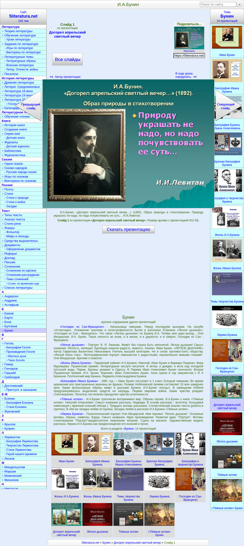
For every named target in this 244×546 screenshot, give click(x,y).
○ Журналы (10, 142)
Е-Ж (5, 394)
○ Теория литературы (17, 31)
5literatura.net (90, 542)
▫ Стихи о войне (15, 202)
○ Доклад (8, 258)
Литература (11, 27)
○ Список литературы (17, 287)
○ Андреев (9, 300)
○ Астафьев (10, 305)
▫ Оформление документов (22, 249)
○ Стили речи (11, 223)
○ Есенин (8, 398)
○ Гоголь (8, 343)
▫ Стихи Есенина (15, 407)
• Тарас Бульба (15, 360)
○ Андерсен (10, 296)
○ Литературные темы (17, 57)
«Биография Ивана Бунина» (79, 381)
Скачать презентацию (128, 229)
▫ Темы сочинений (16, 279)
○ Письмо (8, 262)
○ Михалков (10, 480)
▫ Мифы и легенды (17, 236)
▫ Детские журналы (17, 146)
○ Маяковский (11, 475)
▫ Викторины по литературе (23, 52)
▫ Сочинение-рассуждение (22, 275)
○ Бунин (7, 330)
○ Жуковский (11, 411)
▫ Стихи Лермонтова (18, 450)
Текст (6, 211)
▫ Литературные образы (20, 61)
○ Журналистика (13, 155)
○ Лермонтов (11, 437)
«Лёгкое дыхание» (72, 345)
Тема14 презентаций (227, 16)
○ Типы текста (12, 215)
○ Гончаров (10, 368)
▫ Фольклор (12, 232)
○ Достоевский (12, 385)
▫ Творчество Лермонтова (21, 445)
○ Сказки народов (14, 168)
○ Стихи (7, 193)
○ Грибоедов (11, 377)
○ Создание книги (14, 129)
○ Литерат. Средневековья (21, 87)
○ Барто (7, 317)
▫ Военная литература (19, 65)
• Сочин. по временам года (22, 283)
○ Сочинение (11, 266)
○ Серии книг (11, 133)
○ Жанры (8, 228)
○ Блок (6, 322)
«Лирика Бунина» (71, 414)
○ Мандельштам (13, 467)
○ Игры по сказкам (15, 176)
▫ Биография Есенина (19, 402)
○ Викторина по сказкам (19, 181)
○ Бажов (8, 313)
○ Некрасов (10, 488)
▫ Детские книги (15, 137)
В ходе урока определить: (186, 75)
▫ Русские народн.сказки (20, 172)
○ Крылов (8, 424)
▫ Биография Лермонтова (21, 441)
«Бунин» (129, 428)
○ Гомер (7, 364)
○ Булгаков (9, 326)
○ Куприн (8, 428)
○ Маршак (9, 471)
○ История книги (13, 125)
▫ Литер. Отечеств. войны (21, 69)
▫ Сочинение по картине (20, 270)
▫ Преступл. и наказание (21, 390)
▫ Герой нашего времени (21, 454)
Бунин (106, 542)
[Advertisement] (128, 45)
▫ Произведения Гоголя (20, 351)
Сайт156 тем (23, 16)
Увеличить (189, 49)
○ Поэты (8, 189)
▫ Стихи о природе (17, 197)
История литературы (18, 78)
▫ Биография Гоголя (17, 347)
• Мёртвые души (16, 356)
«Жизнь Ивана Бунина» (76, 363)
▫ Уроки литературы (17, 39)
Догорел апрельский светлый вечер (67, 34)
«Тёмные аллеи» (71, 399)
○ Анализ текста (13, 219)
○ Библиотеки (11, 151)
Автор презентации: (65, 77)
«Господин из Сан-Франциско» (82, 326)
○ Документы (11, 245)
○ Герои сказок (12, 163)
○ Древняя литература (18, 82)
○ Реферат (9, 253)
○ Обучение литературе (19, 35)
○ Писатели (10, 74)
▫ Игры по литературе (19, 48)
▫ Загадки (11, 206)
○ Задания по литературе (20, 44)
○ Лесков (8, 458)
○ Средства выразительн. (20, 241)
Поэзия (7, 185)
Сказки (7, 159)
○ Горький (9, 373)
